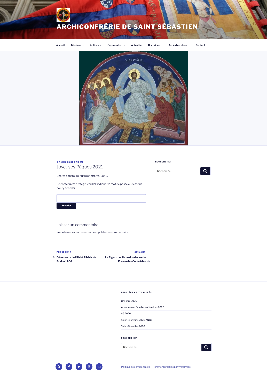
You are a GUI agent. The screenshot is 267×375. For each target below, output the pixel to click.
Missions (77, 45)
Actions (96, 45)
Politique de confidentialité (135, 366)
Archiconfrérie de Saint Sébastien (127, 26)
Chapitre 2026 (129, 300)
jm (81, 162)
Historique (155, 45)
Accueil (60, 45)
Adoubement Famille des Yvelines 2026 (142, 307)
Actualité (136, 45)
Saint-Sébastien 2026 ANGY (136, 319)
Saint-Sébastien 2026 (133, 326)
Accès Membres (179, 45)
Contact (200, 45)
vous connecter (81, 232)
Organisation (116, 45)
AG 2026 (126, 313)
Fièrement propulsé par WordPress (172, 366)
